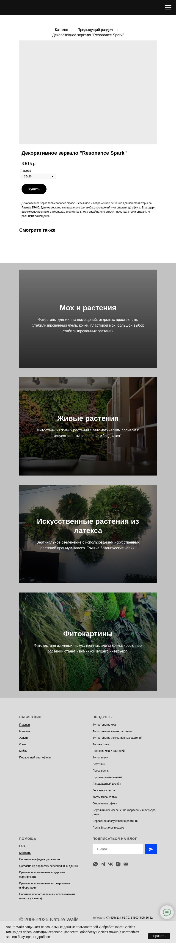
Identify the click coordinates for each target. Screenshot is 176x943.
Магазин (24, 731)
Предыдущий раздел (95, 30)
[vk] (110, 864)
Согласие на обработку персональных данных (48, 866)
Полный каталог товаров (108, 827)
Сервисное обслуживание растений (115, 821)
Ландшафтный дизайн (107, 783)
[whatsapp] (95, 864)
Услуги (23, 737)
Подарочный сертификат (35, 757)
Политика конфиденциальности (39, 859)
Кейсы (23, 750)
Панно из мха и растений (109, 750)
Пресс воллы (101, 770)
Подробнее (41, 937)
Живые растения (88, 418)
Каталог (61, 30)
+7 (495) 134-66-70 (117, 917)
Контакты (25, 853)
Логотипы (98, 764)
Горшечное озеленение (107, 777)
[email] (126, 864)
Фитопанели (100, 757)
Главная (24, 724)
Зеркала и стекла (104, 790)
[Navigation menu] (168, 7)
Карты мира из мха (105, 797)
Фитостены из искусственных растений (117, 737)
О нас (23, 744)
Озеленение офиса (105, 803)
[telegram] (103, 864)
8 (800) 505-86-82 (142, 917)
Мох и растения (88, 308)
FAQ (22, 846)
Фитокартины (88, 634)
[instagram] (118, 864)
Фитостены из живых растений (112, 731)
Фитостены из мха (104, 724)
